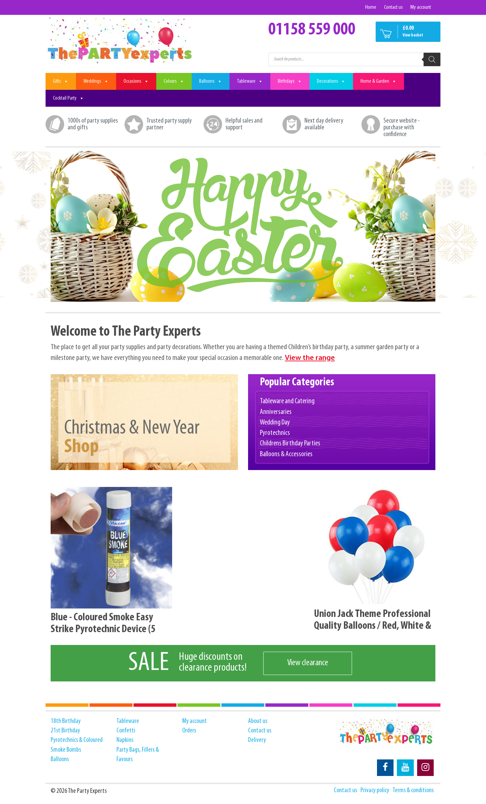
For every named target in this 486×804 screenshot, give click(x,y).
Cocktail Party (68, 98)
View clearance (308, 663)
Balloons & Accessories (286, 455)
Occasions (136, 81)
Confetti (125, 730)
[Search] (432, 59)
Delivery (257, 740)
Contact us (393, 7)
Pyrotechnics (275, 433)
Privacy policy (373, 790)
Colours (174, 81)
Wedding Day (275, 422)
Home (370, 7)
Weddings (96, 81)
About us (257, 721)
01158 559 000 (311, 30)
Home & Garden (378, 81)
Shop (82, 447)
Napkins (124, 740)
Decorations (331, 81)
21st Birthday (66, 730)
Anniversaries (276, 412)
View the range (310, 358)
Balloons (210, 81)
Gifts (61, 81)
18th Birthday (66, 721)
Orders (189, 730)
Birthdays (290, 81)
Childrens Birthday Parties (290, 444)
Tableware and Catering (287, 401)
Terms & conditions (413, 790)
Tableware (250, 81)
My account (420, 7)
